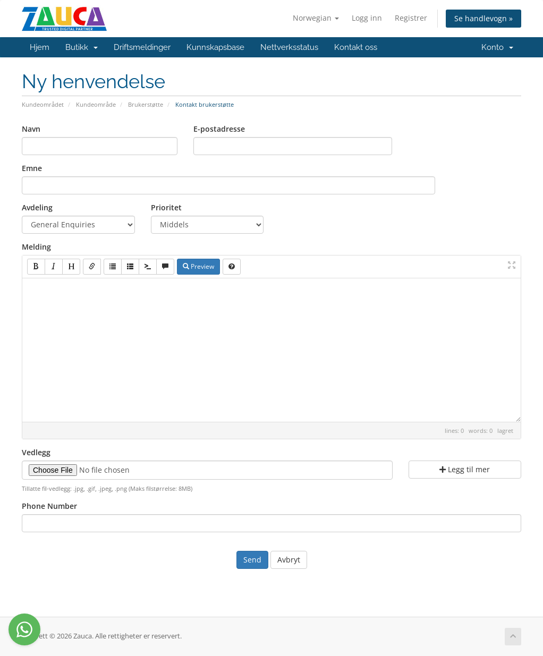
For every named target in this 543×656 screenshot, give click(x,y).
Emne (32, 168)
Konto (497, 47)
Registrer (411, 18)
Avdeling (37, 207)
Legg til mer (464, 469)
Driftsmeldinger (142, 47)
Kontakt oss (355, 47)
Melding (36, 247)
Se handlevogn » (483, 18)
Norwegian (316, 18)
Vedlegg (36, 452)
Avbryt (288, 560)
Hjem (39, 47)
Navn (31, 129)
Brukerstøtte (145, 104)
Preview (198, 266)
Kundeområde (96, 104)
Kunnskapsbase (215, 47)
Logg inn (367, 18)
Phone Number (49, 506)
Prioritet (166, 207)
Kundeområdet (43, 104)
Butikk (81, 47)
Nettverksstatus (289, 47)
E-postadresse (219, 129)
